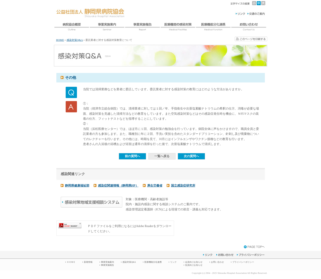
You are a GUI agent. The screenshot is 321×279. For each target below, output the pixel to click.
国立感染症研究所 (183, 185)
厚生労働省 (154, 185)
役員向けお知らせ (193, 265)
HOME (60, 40)
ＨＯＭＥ (71, 262)
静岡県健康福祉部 (77, 185)
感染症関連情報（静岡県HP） (118, 185)
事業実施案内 (107, 262)
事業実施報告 (107, 265)
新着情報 (88, 262)
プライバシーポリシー (243, 262)
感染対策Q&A (75, 40)
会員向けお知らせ (193, 262)
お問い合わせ (217, 262)
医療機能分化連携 (153, 262)
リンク (173, 262)
